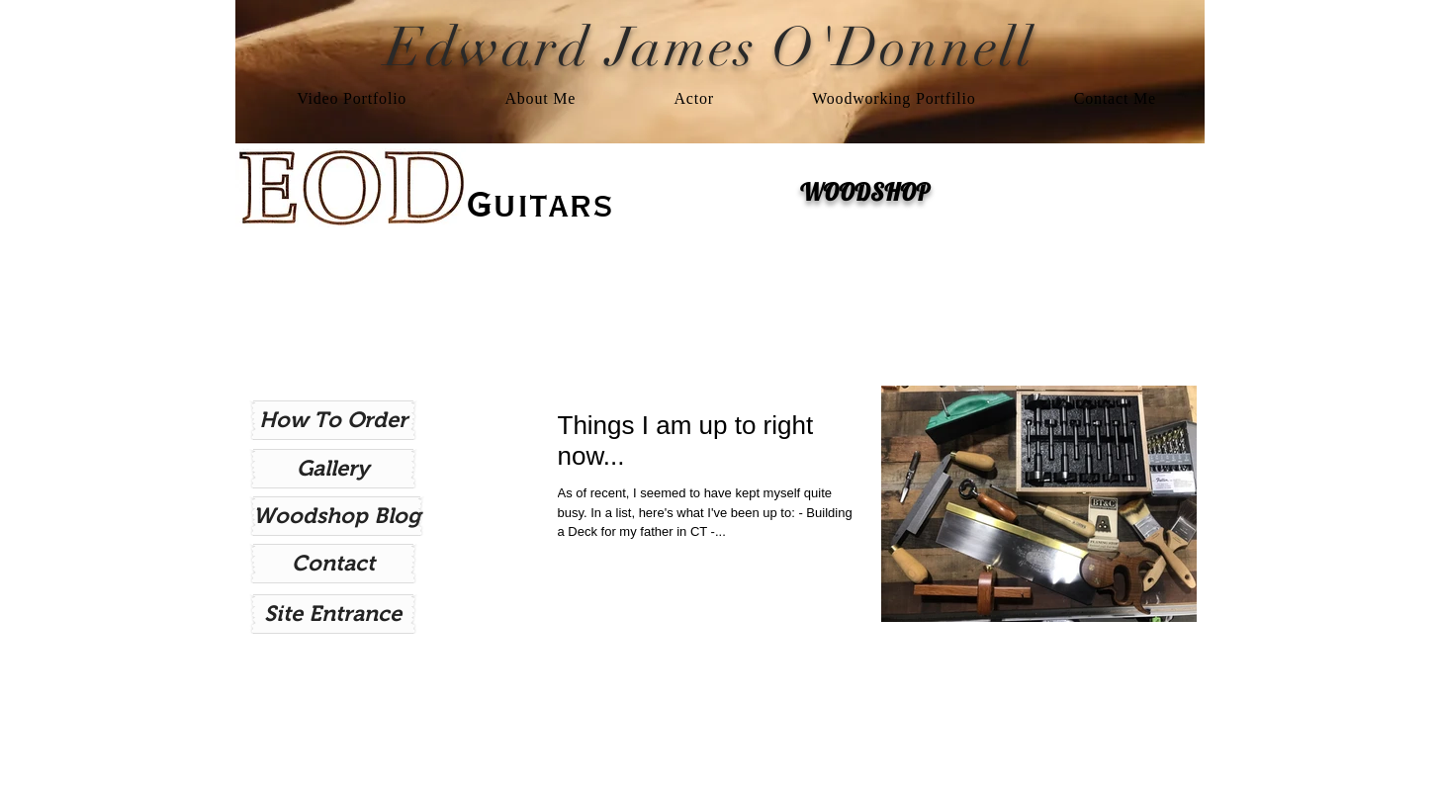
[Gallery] (333, 468)
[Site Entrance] (333, 614)
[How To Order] (333, 420)
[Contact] (333, 563)
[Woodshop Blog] (336, 516)
